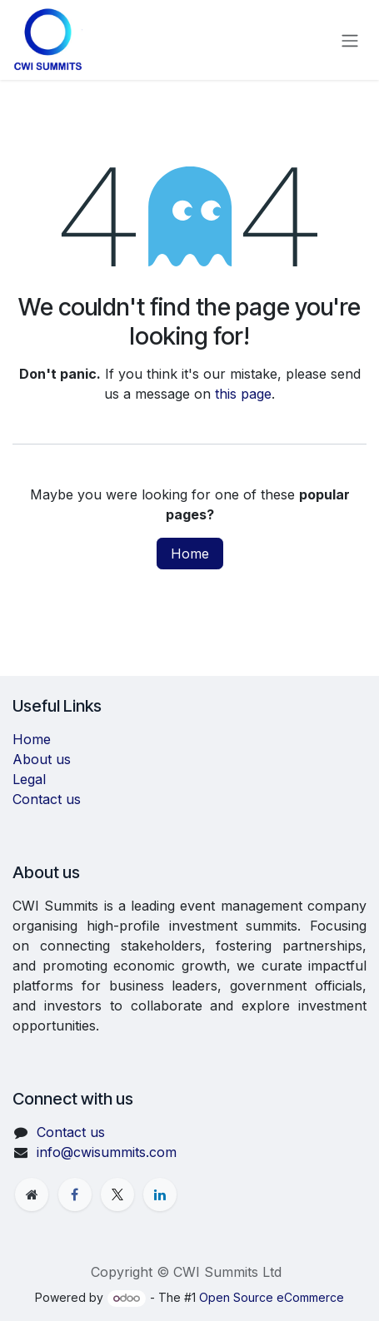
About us (41, 759)
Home (190, 553)
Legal (29, 779)
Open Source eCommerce (271, 1297)
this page (243, 393)
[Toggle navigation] (350, 39)
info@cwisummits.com (107, 1152)
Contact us (46, 799)
